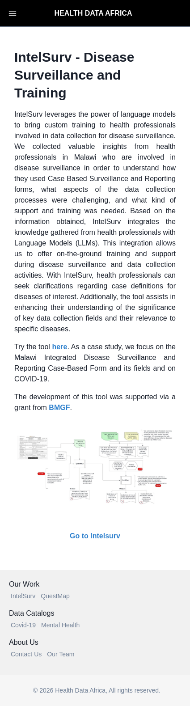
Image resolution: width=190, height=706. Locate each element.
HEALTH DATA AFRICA (93, 13)
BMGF (59, 407)
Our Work (24, 584)
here (60, 347)
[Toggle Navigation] (12, 13)
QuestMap (55, 596)
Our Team (60, 654)
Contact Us (26, 654)
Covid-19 (23, 625)
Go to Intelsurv (95, 536)
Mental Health (60, 625)
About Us (23, 642)
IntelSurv (23, 596)
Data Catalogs (31, 613)
